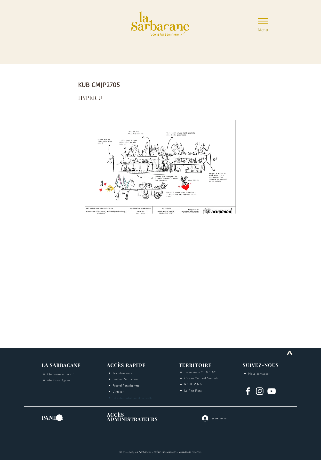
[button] (316, 194)
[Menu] (263, 23)
